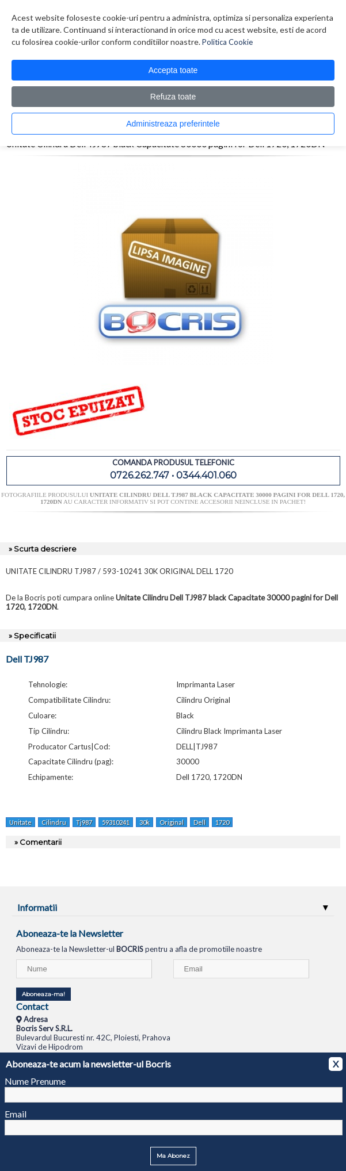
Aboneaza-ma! (43, 994)
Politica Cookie (227, 42)
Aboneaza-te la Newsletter (69, 933)
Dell (199, 822)
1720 (222, 822)
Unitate (20, 822)
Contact (32, 1006)
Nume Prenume (35, 1081)
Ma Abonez (173, 1155)
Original (171, 822)
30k (144, 822)
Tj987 (84, 822)
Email (15, 1113)
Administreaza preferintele (173, 123)
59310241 (116, 822)
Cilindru (53, 822)
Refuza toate (173, 96)
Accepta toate (173, 70)
